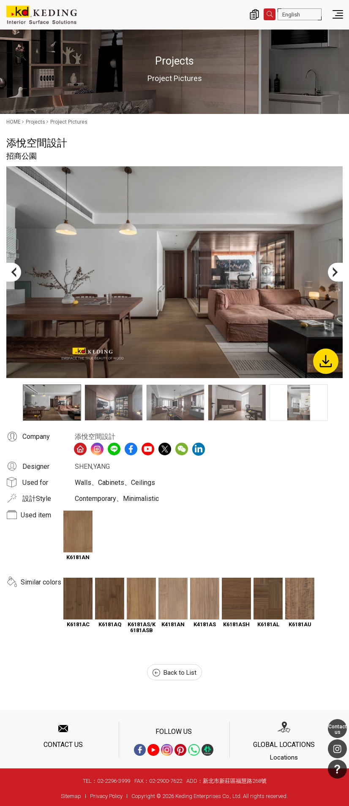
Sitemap (71, 796)
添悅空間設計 (95, 437)
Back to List (174, 672)
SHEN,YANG (92, 467)
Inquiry (254, 14)
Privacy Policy (106, 796)
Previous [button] (13, 271)
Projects (35, 122)
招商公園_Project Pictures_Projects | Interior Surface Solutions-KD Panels (41, 14)
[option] (174, 272)
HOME (13, 122)
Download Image (325, 361)
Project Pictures (68, 122)
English (291, 14)
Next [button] (335, 271)
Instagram (337, 748)
